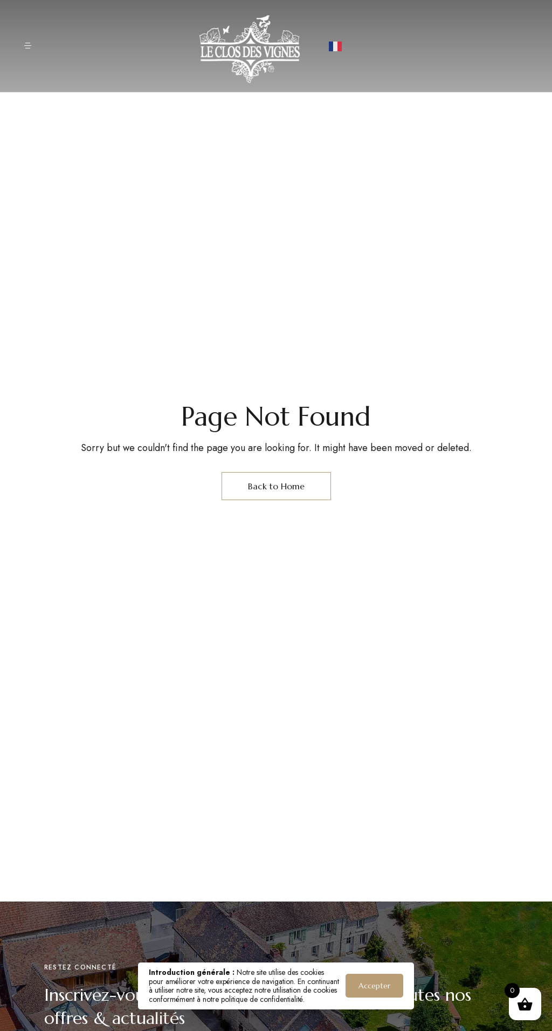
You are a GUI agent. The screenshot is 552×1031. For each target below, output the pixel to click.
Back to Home (276, 486)
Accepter (374, 986)
